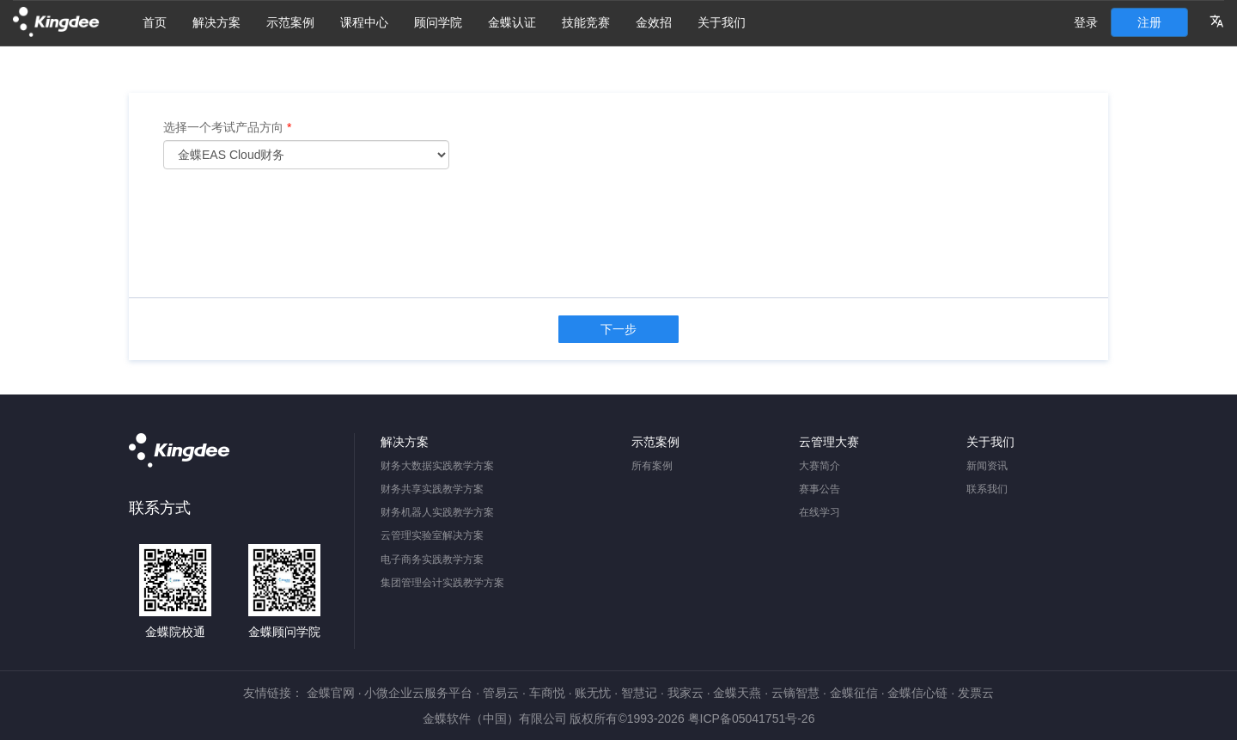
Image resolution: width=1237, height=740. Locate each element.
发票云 (976, 693)
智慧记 (639, 693)
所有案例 (652, 466)
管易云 (501, 693)
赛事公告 (819, 489)
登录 (1086, 22)
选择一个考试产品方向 (227, 127)
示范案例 (290, 22)
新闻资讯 (987, 466)
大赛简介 (819, 466)
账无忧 (593, 693)
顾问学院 (438, 22)
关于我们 (722, 22)
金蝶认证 (512, 22)
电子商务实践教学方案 (432, 559)
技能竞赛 (586, 22)
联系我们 (987, 489)
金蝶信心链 (917, 693)
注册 (1149, 22)
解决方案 (216, 22)
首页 (155, 22)
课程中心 (364, 22)
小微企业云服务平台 (418, 693)
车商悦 (547, 693)
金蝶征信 (854, 693)
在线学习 (819, 512)
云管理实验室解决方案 (432, 535)
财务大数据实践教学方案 (437, 466)
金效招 (654, 22)
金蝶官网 (331, 693)
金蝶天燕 (737, 693)
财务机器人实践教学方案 (437, 512)
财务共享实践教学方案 (432, 489)
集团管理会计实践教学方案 (442, 583)
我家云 (685, 693)
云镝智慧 (795, 693)
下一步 (618, 329)
